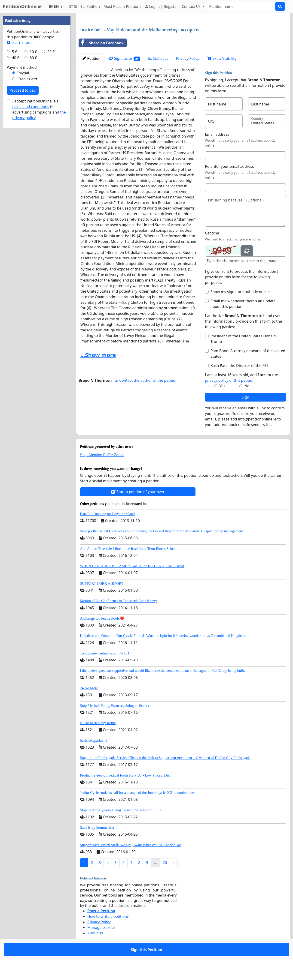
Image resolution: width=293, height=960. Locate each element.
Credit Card (27, 78)
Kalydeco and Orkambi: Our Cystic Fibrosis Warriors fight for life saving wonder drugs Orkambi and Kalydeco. (163, 636)
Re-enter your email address (229, 166)
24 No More (89, 688)
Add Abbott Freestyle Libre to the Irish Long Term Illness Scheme (129, 549)
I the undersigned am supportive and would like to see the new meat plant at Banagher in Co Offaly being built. (162, 670)
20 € (51, 51)
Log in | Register (161, 6)
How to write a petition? (107, 916)
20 (165, 862)
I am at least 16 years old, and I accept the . (241, 377)
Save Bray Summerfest (97, 827)
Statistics (158, 58)
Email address (217, 134)
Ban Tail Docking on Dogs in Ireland (107, 514)
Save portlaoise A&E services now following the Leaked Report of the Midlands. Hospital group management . (162, 531)
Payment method (22, 67)
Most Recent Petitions (122, 6)
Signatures (124, 58)
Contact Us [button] (191, 6)
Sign (245, 397)
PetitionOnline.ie (22, 6)
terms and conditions (30, 106)
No (247, 385)
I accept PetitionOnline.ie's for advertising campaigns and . (39, 109)
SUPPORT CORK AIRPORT (101, 583)
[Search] (240, 6)
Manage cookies (101, 927)
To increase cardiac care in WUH (104, 653)
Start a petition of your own (137, 491)
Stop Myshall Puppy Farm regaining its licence (115, 706)
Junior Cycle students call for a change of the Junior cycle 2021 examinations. (137, 793)
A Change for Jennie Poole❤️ (102, 618)
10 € (33, 51)
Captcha (212, 233)
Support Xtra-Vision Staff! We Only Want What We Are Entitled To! (130, 845)
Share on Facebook (101, 43)
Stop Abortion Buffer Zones (102, 455)
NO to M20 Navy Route (98, 723)
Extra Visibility (221, 58)
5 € (14, 51)
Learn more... (20, 42)
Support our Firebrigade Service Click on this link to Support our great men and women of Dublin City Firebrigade (165, 758)
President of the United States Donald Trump (243, 338)
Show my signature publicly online (240, 291)
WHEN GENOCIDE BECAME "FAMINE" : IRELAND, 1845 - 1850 (132, 566)
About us (95, 933)
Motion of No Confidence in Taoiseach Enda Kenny (118, 601)
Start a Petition (84, 6)
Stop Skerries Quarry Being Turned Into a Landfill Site (120, 810)
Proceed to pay (23, 90)
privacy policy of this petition (230, 380)
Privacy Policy (187, 58)
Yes (222, 385)
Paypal (23, 72)
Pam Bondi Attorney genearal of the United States (248, 353)
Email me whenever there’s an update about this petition (243, 303)
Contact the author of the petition (146, 380)
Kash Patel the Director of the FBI (239, 365)
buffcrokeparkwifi (93, 740)
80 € (33, 57)
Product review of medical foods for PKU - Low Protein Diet (125, 775)
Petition (91, 58)
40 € (15, 57)
